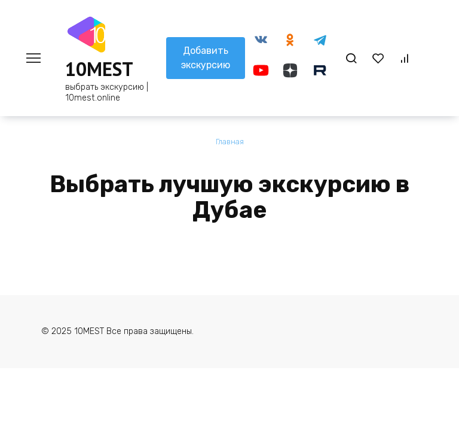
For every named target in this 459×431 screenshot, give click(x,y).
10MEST (99, 68)
